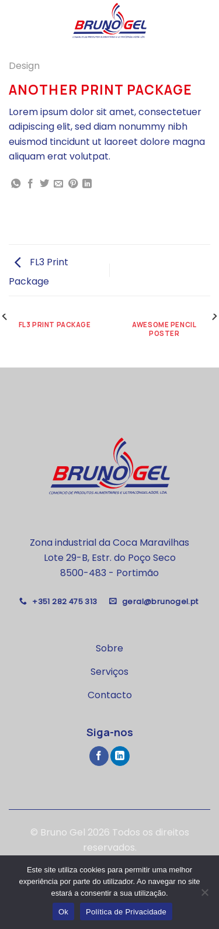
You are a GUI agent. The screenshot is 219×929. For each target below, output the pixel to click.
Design (24, 65)
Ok (63, 911)
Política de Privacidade (126, 911)
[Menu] (16, 20)
